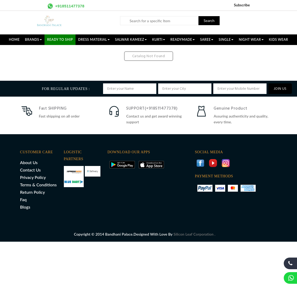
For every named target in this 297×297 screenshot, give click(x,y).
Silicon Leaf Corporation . (194, 234)
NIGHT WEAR (251, 40)
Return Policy (32, 192)
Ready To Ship (60, 40)
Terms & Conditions (38, 184)
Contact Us (30, 169)
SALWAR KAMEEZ (131, 40)
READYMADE (182, 40)
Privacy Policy (33, 177)
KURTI (158, 40)
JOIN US (280, 89)
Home (14, 40)
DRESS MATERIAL (94, 40)
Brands (33, 40)
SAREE (206, 40)
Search (208, 20)
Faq (23, 199)
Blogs (25, 206)
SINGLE (226, 40)
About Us (29, 162)
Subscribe (242, 5)
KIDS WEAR (278, 40)
